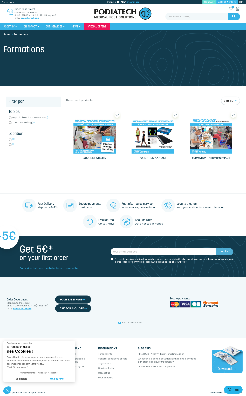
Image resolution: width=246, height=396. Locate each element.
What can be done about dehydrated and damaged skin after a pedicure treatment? (167, 360)
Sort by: (230, 101)
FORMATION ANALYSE (153, 158)
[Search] (202, 16)
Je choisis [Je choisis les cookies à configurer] (21, 378)
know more (132, 2)
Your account (105, 377)
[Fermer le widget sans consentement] (19, 343)
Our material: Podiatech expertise (156, 366)
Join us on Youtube (130, 322)
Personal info (105, 354)
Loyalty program (75, 366)
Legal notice (105, 363)
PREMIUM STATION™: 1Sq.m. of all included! (161, 354)
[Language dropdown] (241, 2)
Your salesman (72, 299)
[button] (7, 390)
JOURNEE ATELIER (94, 158)
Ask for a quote (227, 2)
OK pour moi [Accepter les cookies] (57, 378)
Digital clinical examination (30, 117)
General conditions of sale (112, 358)
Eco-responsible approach (75, 360)
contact (209, 2)
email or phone (30, 18)
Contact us (104, 373)
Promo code (8, 2)
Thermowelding (23, 122)
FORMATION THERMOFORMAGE (211, 158)
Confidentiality (106, 368)
